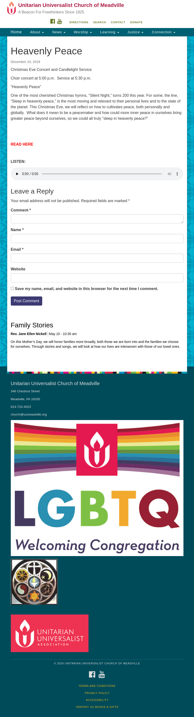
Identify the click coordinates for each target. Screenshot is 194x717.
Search (99, 22)
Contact (118, 22)
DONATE (136, 22)
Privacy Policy (97, 693)
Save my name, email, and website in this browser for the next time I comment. (86, 289)
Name (17, 230)
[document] (97, 201)
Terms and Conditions (97, 685)
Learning (109, 32)
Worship (82, 32)
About (36, 32)
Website (18, 269)
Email (17, 249)
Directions (79, 22)
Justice (135, 32)
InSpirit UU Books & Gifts (97, 707)
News (58, 32)
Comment (21, 210)
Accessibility (97, 700)
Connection (163, 32)
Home (16, 32)
